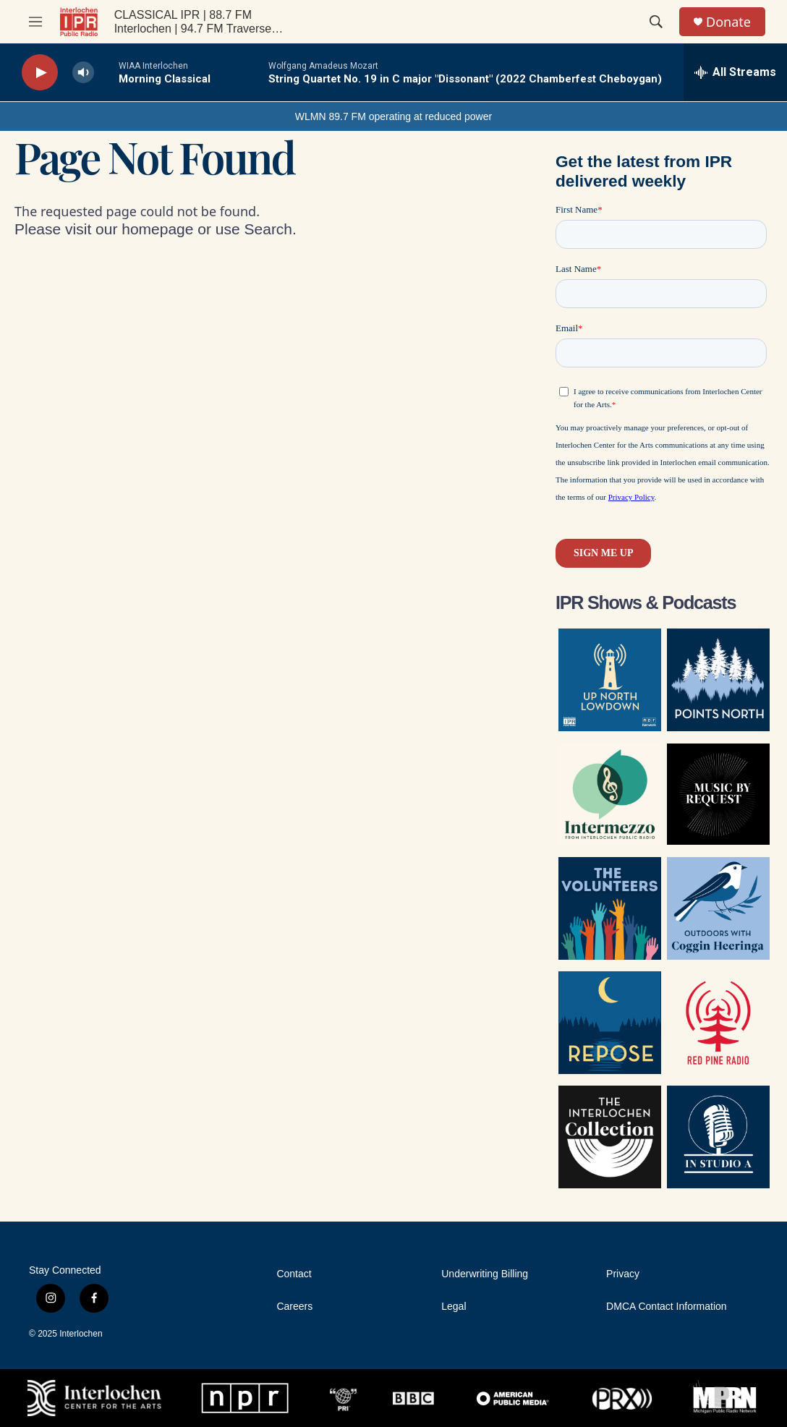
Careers (294, 1306)
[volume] (83, 72)
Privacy (622, 1274)
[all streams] (735, 72)
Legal (453, 1306)
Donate (728, 22)
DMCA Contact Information (666, 1306)
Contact (293, 1274)
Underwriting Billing (484, 1274)
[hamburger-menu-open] (35, 21)
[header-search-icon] (656, 21)
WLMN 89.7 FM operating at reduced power (393, 116)
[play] (39, 72)
